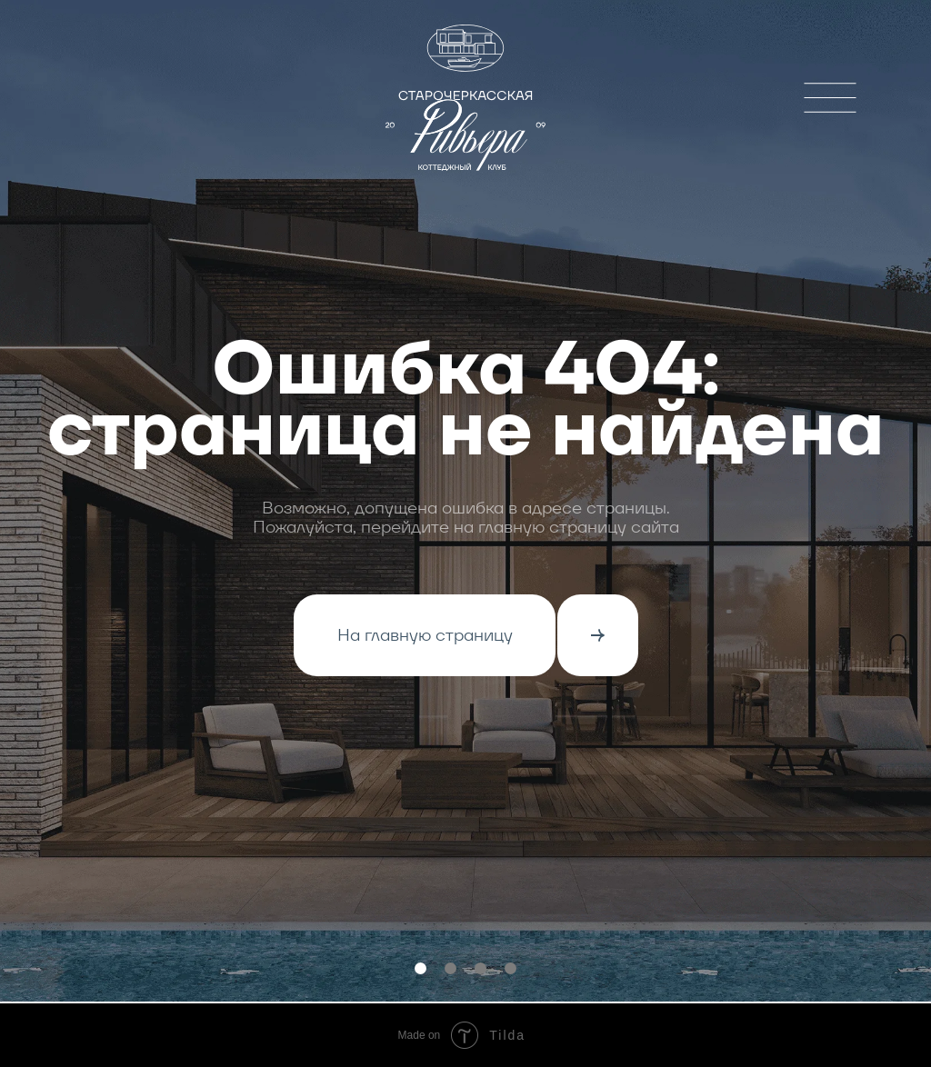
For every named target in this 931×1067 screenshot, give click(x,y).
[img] (830, 98)
